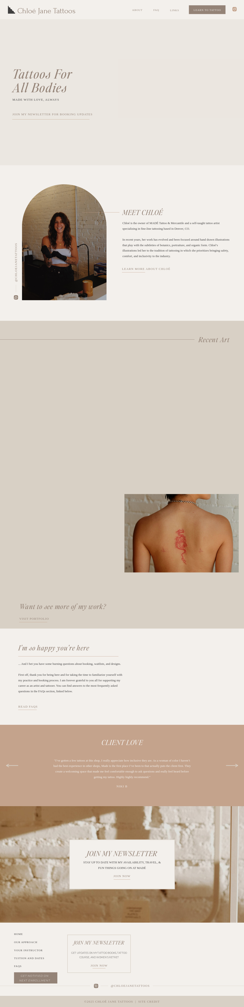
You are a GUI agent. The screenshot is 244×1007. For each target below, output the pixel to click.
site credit (149, 1001)
